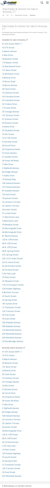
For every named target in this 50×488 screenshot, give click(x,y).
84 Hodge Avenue (10, 172)
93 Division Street (10, 123)
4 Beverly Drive (9, 77)
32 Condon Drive (9, 104)
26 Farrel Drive (8, 145)
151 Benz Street (9, 70)
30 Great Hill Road (10, 160)
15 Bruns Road (8, 81)
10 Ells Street (8, 134)
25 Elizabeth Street (10, 130)
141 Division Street (10, 115)
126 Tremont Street (11, 311)
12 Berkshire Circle (10, 74)
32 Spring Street (9, 300)
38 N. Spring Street (10, 251)
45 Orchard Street (10, 269)
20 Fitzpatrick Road (11, 149)
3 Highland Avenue (10, 168)
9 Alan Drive (7, 55)
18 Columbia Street (11, 96)
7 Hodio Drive (8, 175)
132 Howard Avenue (11, 187)
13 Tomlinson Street (11, 307)
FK (3, 15)
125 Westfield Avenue (11, 330)
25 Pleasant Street (10, 281)
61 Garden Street (10, 156)
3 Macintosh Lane (10, 221)
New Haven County (21, 15)
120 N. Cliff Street (10, 239)
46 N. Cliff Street (9, 243)
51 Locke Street (9, 213)
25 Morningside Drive (11, 228)
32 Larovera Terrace (11, 202)
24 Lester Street (9, 209)
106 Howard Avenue (11, 183)
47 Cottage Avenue (10, 111)
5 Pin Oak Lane (9, 273)
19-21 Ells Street (9, 138)
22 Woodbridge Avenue (12, 341)
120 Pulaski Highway (11, 288)
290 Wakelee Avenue (11, 326)
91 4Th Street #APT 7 (12, 44)
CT (12, 15)
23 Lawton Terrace (10, 205)
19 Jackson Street (10, 198)
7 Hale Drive (7, 164)
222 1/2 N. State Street (12, 258)
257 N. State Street (10, 262)
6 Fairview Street (9, 141)
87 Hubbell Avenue (10, 190)
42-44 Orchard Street (11, 266)
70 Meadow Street (10, 224)
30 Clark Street (9, 89)
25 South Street (9, 296)
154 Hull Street (9, 194)
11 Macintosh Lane (10, 217)
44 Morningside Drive (11, 232)
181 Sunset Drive (9, 303)
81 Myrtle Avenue (10, 236)
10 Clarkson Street (10, 92)
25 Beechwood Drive (11, 66)
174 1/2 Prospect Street (13, 285)
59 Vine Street (8, 315)
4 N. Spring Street (10, 254)
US (7, 15)
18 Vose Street (8, 318)
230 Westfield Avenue (11, 337)
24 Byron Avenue (9, 85)
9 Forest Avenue (9, 153)
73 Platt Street (8, 277)
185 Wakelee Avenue (11, 322)
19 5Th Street (8, 47)
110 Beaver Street (10, 62)
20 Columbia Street (11, 100)
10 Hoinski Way (9, 179)
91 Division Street (10, 119)
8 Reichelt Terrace (10, 292)
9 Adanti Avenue (9, 51)
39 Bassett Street (10, 59)
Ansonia (32, 15)
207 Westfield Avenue (11, 334)
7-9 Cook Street (9, 108)
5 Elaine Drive (8, 126)
